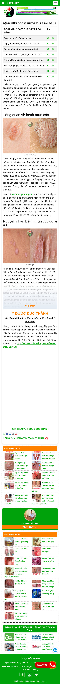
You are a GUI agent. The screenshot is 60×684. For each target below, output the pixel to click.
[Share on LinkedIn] (19, 433)
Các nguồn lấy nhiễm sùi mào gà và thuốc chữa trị (21, 465)
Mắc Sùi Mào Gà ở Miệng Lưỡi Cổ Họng (21, 606)
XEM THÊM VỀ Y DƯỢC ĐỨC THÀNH (30, 429)
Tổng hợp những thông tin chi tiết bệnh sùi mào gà (48, 584)
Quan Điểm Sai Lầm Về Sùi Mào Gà (48, 606)
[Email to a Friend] (13, 433)
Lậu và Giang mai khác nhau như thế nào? (48, 571)
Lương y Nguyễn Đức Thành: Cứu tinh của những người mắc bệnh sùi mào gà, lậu (48, 646)
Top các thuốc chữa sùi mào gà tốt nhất (21, 455)
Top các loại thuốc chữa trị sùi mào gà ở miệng (21, 485)
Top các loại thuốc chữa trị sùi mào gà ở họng (48, 475)
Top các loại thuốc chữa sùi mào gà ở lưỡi (48, 465)
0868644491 (13, 3)
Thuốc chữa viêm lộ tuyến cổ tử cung (21, 561)
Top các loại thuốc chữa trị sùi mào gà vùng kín (21, 475)
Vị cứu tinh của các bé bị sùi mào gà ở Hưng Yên (21, 646)
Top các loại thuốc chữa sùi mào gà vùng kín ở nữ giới (48, 455)
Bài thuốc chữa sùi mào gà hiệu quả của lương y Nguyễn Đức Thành (21, 636)
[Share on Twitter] (10, 433)
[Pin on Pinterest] (16, 433)
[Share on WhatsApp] (4, 433)
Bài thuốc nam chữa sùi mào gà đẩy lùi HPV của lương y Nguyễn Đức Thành (48, 636)
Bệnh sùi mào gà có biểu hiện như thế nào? (21, 616)
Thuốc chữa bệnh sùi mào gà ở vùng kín (21, 541)
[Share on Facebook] (7, 433)
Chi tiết (50, 38)
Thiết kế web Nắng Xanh (35, 681)
